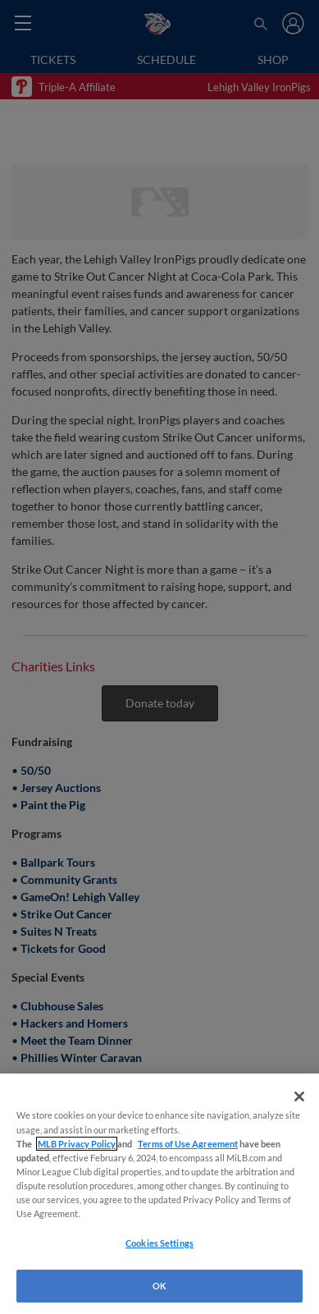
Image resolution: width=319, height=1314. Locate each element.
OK (159, 1285)
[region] (159, 1194)
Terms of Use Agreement (188, 1143)
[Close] (299, 1096)
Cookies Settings (159, 1243)
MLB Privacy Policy (77, 1143)
